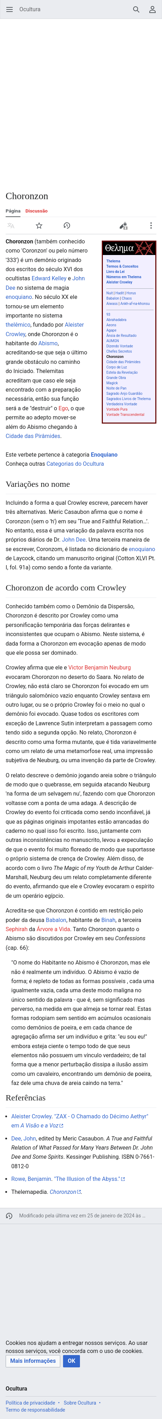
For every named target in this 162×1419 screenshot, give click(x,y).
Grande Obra (116, 378)
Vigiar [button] (41, 228)
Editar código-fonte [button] (125, 228)
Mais (153, 228)
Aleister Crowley (119, 282)
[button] (33, 1361)
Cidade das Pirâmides (123, 362)
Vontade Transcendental (125, 415)
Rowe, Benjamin (31, 1179)
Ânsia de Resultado (121, 336)
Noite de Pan (116, 388)
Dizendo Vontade (119, 346)
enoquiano (19, 297)
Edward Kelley (49, 278)
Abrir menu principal (12, 12)
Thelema (113, 261)
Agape (111, 330)
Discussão (36, 211)
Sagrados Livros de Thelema (128, 399)
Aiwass (112, 304)
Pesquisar (138, 12)
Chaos (127, 298)
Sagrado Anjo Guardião (124, 393)
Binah (108, 920)
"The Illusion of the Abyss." (87, 1179)
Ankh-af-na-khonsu (135, 304)
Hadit (120, 293)
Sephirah (16, 929)
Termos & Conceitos (122, 266)
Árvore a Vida (53, 929)
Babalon (112, 298)
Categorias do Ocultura (75, 463)
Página (13, 211)
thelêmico (18, 324)
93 (108, 314)
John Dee (74, 539)
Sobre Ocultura (80, 1403)
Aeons (111, 325)
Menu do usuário (155, 12)
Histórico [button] (69, 228)
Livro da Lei (115, 272)
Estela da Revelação (122, 372)
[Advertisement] (81, 100)
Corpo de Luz (116, 367)
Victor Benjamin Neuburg (99, 667)
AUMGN (112, 341)
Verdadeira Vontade (121, 404)
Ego (63, 408)
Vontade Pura (116, 409)
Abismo (48, 343)
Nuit (109, 293)
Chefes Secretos (119, 351)
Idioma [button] (13, 228)
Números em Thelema (123, 277)
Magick (112, 383)
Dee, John (23, 1138)
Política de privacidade (30, 1403)
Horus (131, 293)
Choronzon (115, 357)
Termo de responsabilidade (35, 1410)
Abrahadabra (116, 320)
